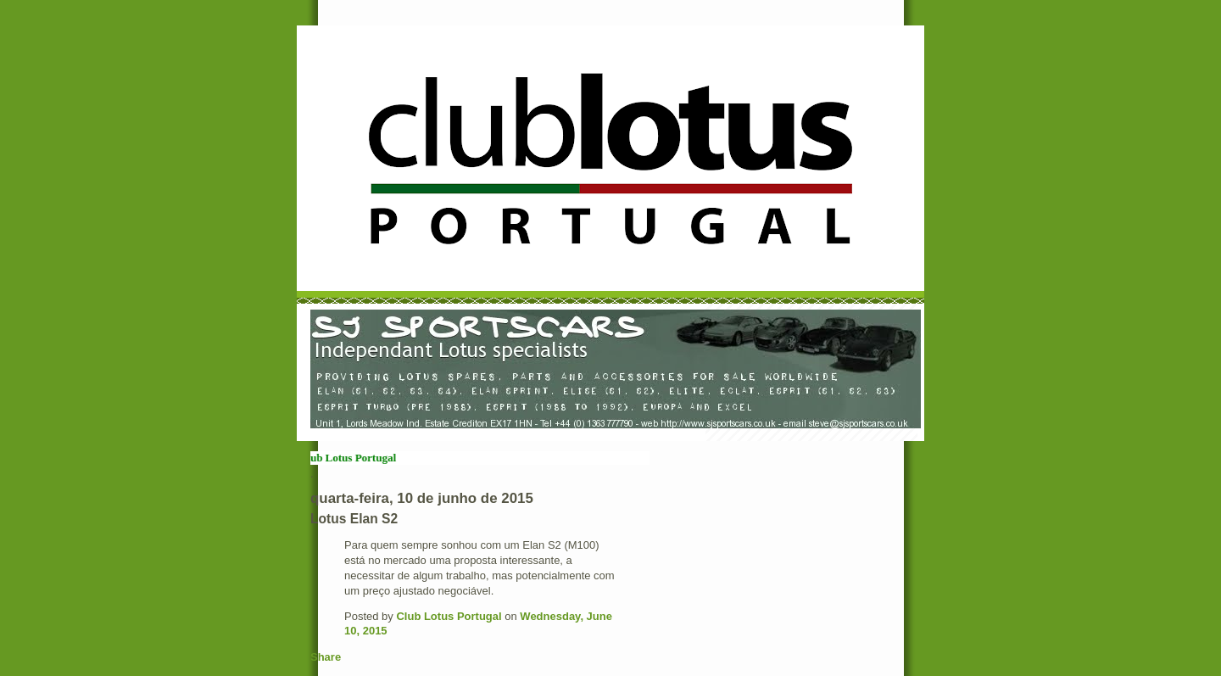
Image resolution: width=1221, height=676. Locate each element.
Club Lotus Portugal (448, 616)
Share (325, 657)
